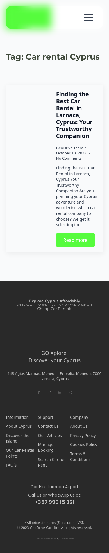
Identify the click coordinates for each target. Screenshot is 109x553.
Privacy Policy (83, 435)
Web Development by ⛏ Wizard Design (54, 538)
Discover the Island (17, 438)
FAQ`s (11, 465)
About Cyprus (19, 426)
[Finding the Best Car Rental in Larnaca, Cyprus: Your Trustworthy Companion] (31, 169)
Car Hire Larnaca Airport (54, 487)
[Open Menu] (88, 17)
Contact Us (48, 426)
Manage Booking (46, 447)
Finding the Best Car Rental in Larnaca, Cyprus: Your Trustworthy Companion (74, 115)
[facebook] (39, 392)
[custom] (70, 392)
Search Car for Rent (51, 462)
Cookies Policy (83, 444)
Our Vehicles (50, 435)
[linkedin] (60, 392)
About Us (78, 426)
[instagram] (49, 392)
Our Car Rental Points (20, 453)
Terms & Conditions (80, 456)
